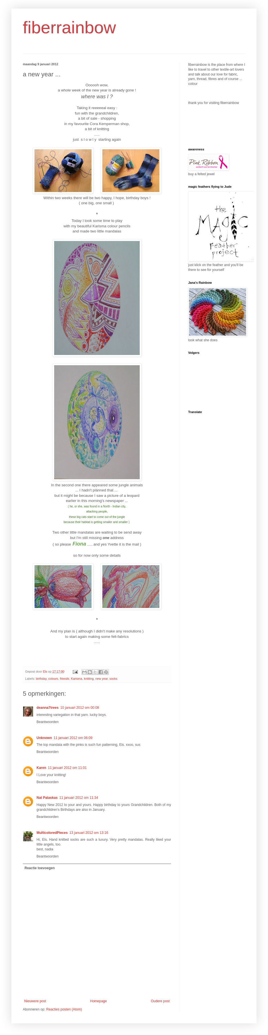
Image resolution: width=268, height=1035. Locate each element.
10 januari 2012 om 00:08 (79, 708)
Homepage (98, 1001)
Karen (41, 768)
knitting (89, 678)
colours (53, 678)
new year (102, 678)
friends (64, 678)
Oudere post (160, 1001)
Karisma (76, 678)
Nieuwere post (35, 1001)
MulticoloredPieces (52, 833)
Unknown (44, 738)
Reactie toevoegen (40, 868)
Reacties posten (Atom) (64, 1009)
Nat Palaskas (47, 798)
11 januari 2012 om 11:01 (67, 768)
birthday (41, 678)
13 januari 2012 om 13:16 (88, 833)
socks (113, 678)
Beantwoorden (47, 722)
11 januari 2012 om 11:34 (78, 798)
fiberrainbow (69, 27)
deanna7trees (47, 708)
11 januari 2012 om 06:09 (73, 738)
